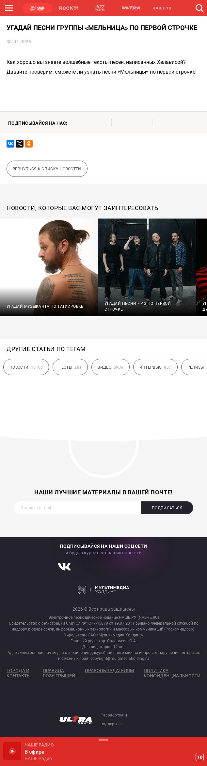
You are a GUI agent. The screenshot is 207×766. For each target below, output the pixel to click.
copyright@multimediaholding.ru (119, 658)
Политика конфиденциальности (172, 673)
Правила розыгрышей (59, 673)
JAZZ (99, 8)
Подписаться (167, 508)
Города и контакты (19, 673)
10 (199, 757)
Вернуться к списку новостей (47, 169)
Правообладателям (109, 670)
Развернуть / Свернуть (103, 739)
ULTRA (130, 8)
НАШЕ (37, 8)
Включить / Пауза (12, 751)
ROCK (68, 8)
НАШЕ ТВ (161, 8)
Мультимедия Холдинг (103, 589)
